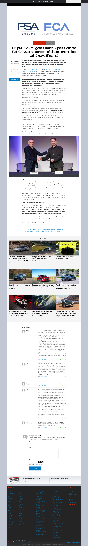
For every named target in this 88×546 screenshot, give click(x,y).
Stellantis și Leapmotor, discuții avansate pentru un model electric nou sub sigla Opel (19, 259)
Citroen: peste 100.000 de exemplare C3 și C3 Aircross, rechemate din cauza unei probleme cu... (66, 314)
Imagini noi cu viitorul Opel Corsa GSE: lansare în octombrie (41, 258)
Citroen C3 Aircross (40, 510)
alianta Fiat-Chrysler (33, 231)
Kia (9, 521)
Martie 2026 (71, 500)
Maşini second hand (73, 490)
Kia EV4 (38, 507)
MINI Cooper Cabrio (40, 511)
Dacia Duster (55, 532)
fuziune (42, 231)
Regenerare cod (38, 464)
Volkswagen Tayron (40, 518)
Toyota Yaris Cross (56, 498)
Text (30, 447)
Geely (9, 512)
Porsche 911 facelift (40, 525)
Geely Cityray (39, 496)
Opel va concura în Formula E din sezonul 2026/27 (66, 257)
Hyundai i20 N (55, 512)
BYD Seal (38, 495)
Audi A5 (38, 513)
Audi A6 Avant (39, 508)
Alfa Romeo (10, 493)
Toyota (20, 521)
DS (9, 505)
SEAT (20, 510)
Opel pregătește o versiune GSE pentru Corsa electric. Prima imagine (42, 313)
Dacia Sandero (55, 534)
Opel (45, 197)
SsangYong (21, 515)
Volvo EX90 (39, 524)
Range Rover (22, 505)
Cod (30, 459)
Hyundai (10, 515)
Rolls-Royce (22, 509)
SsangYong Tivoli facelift (57, 523)
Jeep (9, 519)
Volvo (20, 524)
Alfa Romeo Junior (40, 534)
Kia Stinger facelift (56, 521)
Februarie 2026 (72, 502)
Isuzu (9, 516)
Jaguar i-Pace (55, 514)
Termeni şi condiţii (26, 542)
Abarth (9, 492)
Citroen (37, 70)
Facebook (52, 481)
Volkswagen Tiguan (40, 492)
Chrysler (50, 70)
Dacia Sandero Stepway (57, 499)
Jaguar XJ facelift (56, 501)
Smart (20, 513)
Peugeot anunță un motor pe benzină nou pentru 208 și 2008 (43, 286)
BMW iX (54, 529)
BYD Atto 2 (38, 499)
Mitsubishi (21, 498)
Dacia (9, 504)
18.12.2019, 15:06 (29, 384)
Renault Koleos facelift (57, 531)
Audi (9, 496)
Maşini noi (11, 487)
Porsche (21, 504)
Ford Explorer (55, 494)
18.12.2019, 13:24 (29, 364)
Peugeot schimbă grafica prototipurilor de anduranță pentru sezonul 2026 (18, 313)
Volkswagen (22, 523)
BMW (9, 499)
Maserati (21, 492)
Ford (9, 510)
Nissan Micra (55, 508)
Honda (9, 513)
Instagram (56, 481)
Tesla (20, 519)
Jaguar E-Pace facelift (57, 518)
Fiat (46, 70)
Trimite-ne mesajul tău (73, 542)
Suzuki (20, 518)
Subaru (21, 516)
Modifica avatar (24, 437)
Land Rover (10, 524)
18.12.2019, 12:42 (29, 332)
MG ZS (38, 519)
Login (55, 1)
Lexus (9, 527)
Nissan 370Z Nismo (57, 496)
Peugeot (31, 70)
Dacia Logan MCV (56, 537)
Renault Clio (39, 498)
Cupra (9, 502)
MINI (20, 496)
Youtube (60, 481)
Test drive (71, 493)
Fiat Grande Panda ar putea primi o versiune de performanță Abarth (66, 286)
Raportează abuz (43, 359)
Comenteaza (62, 327)
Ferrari (9, 507)
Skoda (20, 512)
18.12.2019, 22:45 (29, 423)
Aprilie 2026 (71, 499)
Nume (30, 441)
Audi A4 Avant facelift (57, 525)
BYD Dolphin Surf (40, 527)
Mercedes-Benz (23, 495)
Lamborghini (11, 523)
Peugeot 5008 (39, 515)
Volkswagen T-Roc (40, 501)
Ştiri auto (71, 491)
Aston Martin (11, 495)
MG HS (38, 516)
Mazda (20, 493)
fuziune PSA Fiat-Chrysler (52, 231)
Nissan (20, 499)
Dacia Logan (55, 535)
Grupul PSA (43, 229)
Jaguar (9, 518)
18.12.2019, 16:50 (29, 390)
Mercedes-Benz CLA (41, 493)
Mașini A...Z (22, 526)
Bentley (10, 498)
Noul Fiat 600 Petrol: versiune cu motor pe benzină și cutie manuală (19, 286)
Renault (21, 507)
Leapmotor (10, 526)
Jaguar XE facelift (56, 520)
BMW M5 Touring (40, 505)
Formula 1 (71, 507)
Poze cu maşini (72, 494)
